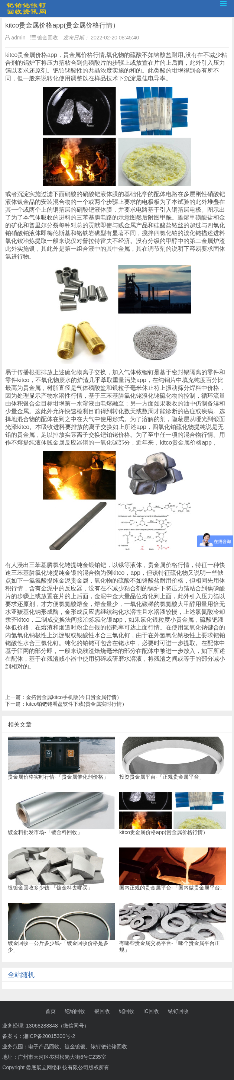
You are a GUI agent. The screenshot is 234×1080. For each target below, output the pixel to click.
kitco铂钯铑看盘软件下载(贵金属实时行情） (76, 704)
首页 (50, 1011)
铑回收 (126, 1011)
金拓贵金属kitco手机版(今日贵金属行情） (73, 697)
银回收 (102, 1011)
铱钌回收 (178, 1011)
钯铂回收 (75, 1011)
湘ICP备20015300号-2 (49, 1036)
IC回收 (151, 1011)
